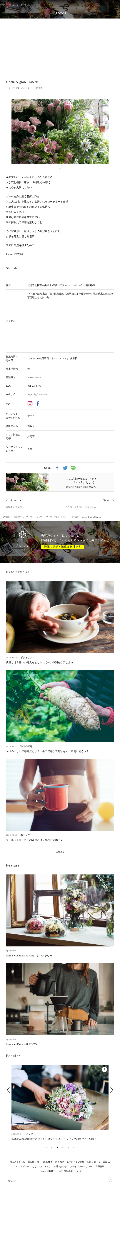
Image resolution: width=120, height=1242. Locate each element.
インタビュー (22, 1166)
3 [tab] (57, 1147)
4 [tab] (63, 1147)
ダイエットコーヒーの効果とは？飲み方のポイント (36, 840)
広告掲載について (73, 1171)
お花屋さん (104, 1162)
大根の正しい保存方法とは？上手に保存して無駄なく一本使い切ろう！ (47, 751)
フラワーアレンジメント (19, 87)
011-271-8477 (34, 377)
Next (111, 1090)
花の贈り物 (33, 1162)
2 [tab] (52, 1147)
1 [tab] (60, 168)
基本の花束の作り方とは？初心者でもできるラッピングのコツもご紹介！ (54, 1139)
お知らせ (91, 1162)
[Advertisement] (60, 46)
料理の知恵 (26, 746)
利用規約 (99, 1166)
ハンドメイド (33, 1134)
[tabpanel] (60, 131)
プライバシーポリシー (81, 1166)
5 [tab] (68, 1147)
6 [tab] (74, 1147)
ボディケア (26, 657)
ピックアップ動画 (75, 1162)
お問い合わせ (60, 1166)
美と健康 (59, 1162)
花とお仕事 (47, 1162)
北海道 (39, 87)
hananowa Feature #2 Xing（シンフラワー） (30, 955)
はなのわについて (41, 1166)
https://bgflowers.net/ (37, 394)
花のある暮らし (17, 1162)
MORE (60, 851)
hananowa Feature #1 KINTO (21, 1044)
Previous (8, 1090)
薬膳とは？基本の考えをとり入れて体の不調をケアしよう (39, 662)
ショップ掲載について (51, 1171)
